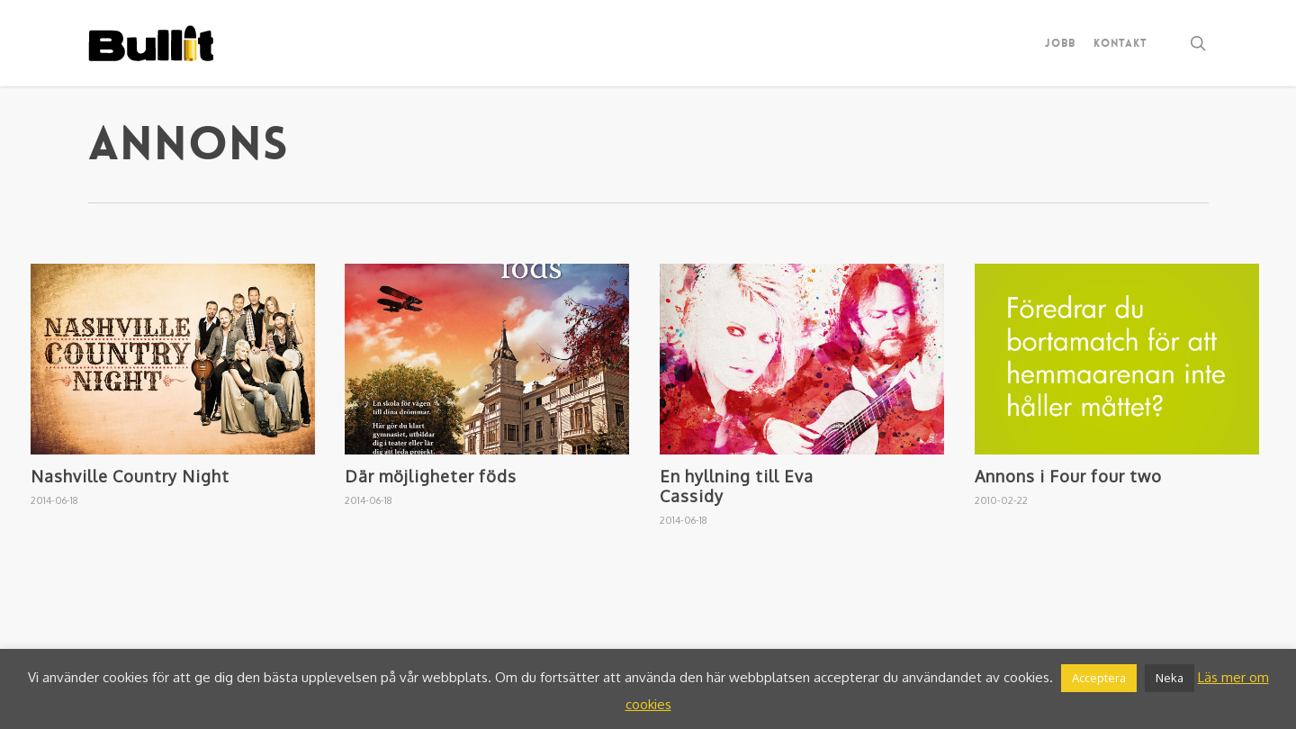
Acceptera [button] (1099, 677)
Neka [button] (1170, 677)
